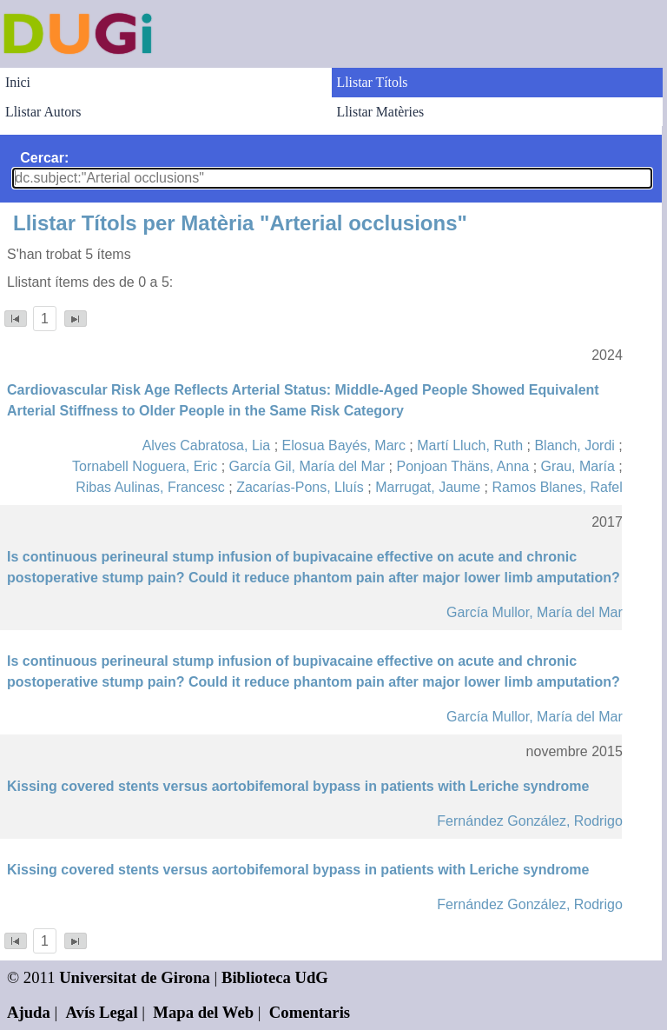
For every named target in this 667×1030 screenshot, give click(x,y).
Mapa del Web (203, 1012)
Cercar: (44, 157)
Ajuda (28, 1012)
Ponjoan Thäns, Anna (462, 466)
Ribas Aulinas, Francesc (150, 487)
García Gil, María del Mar (307, 466)
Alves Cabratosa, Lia (206, 445)
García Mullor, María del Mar (534, 612)
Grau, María (578, 466)
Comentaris (309, 1012)
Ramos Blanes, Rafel (557, 487)
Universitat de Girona (134, 977)
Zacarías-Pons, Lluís (300, 487)
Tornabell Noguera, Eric (144, 466)
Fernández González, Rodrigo (529, 821)
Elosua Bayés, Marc (344, 445)
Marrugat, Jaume (427, 487)
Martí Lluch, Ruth (470, 445)
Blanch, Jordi (574, 445)
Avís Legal (102, 1012)
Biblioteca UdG (274, 977)
